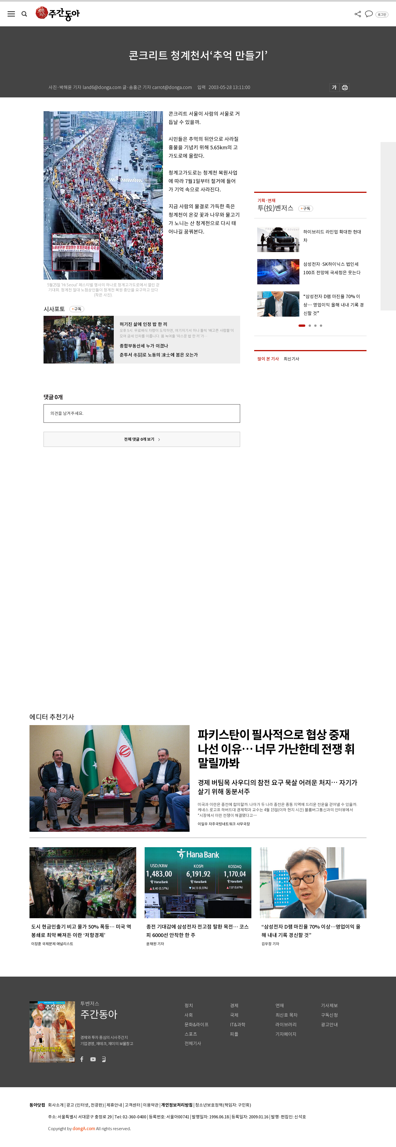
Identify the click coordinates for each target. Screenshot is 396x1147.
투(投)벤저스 (275, 208)
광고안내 (329, 1024)
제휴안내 (114, 1105)
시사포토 (54, 309)
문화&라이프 (197, 1024)
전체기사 (193, 1043)
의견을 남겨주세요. (66, 413)
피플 (234, 1034)
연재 (280, 1005)
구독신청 (329, 1015)
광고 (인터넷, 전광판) (85, 1105)
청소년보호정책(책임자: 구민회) (223, 1105)
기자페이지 (286, 1034)
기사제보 (329, 1005)
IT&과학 (237, 1024)
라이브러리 (286, 1024)
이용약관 (151, 1105)
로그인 (382, 15)
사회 (189, 1015)
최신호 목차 (287, 1015)
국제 (234, 1015)
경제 (234, 1005)
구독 (77, 309)
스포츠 (191, 1034)
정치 (189, 1005)
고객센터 (132, 1105)
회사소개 (56, 1105)
